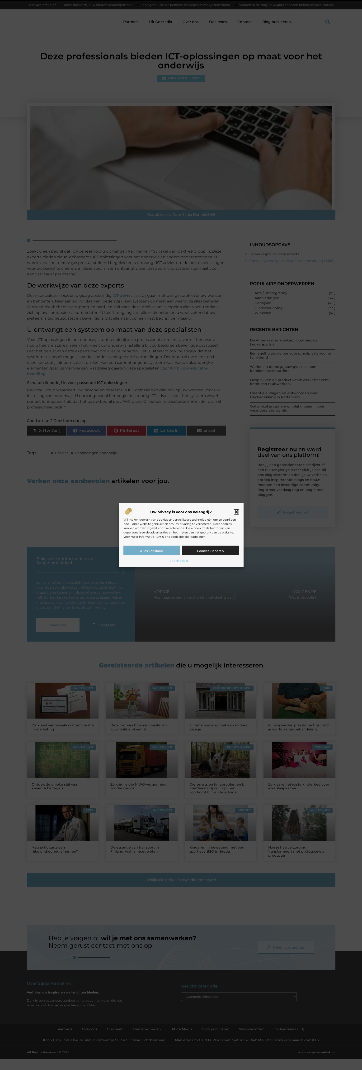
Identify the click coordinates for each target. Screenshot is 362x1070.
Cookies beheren (210, 551)
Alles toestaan (151, 551)
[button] (236, 512)
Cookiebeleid (178, 560)
